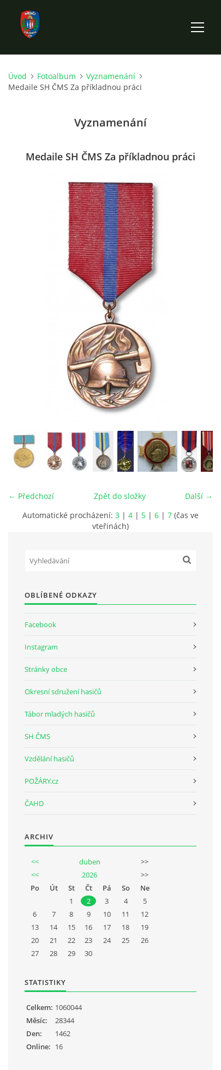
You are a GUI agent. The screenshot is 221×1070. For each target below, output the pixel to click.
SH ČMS (37, 736)
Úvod (17, 76)
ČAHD (34, 803)
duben (89, 862)
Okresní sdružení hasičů (63, 691)
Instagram (41, 647)
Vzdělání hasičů (49, 759)
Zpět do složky (120, 496)
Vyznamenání (110, 76)
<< (35, 862)
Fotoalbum (56, 76)
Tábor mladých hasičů (60, 714)
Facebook (40, 624)
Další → (199, 496)
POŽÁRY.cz (41, 781)
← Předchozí (31, 496)
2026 (89, 875)
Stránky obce (46, 669)
